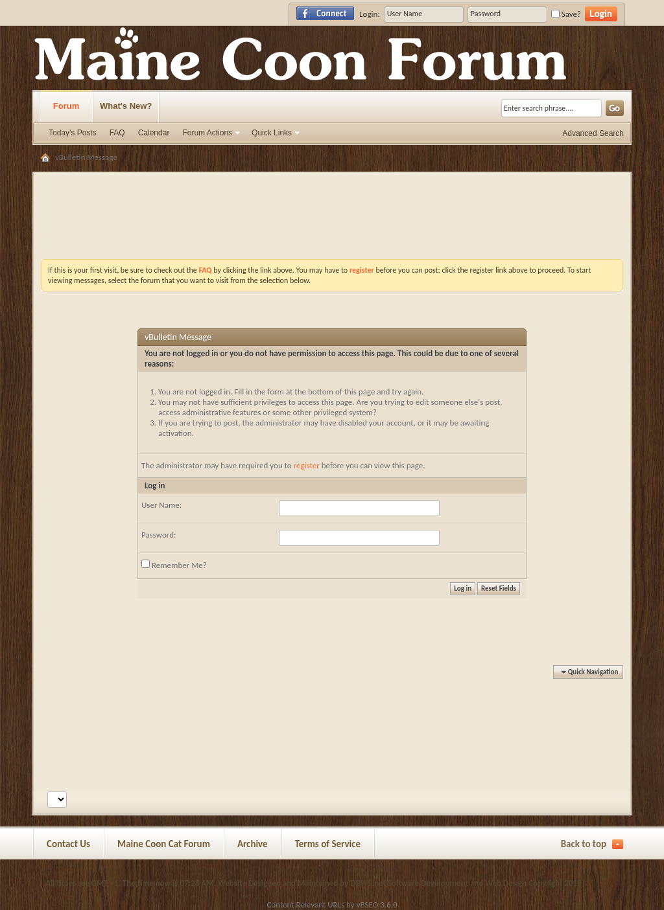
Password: (158, 535)
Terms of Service (328, 844)
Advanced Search (593, 133)
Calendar (154, 132)
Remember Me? (174, 565)
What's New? (126, 106)
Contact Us (68, 844)
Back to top (583, 844)
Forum (66, 106)
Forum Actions (207, 132)
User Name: (161, 505)
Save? (566, 14)
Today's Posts (73, 132)
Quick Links (272, 132)
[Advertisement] (332, 184)
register (307, 465)
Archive (252, 844)
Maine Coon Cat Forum (163, 844)
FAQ (117, 132)
